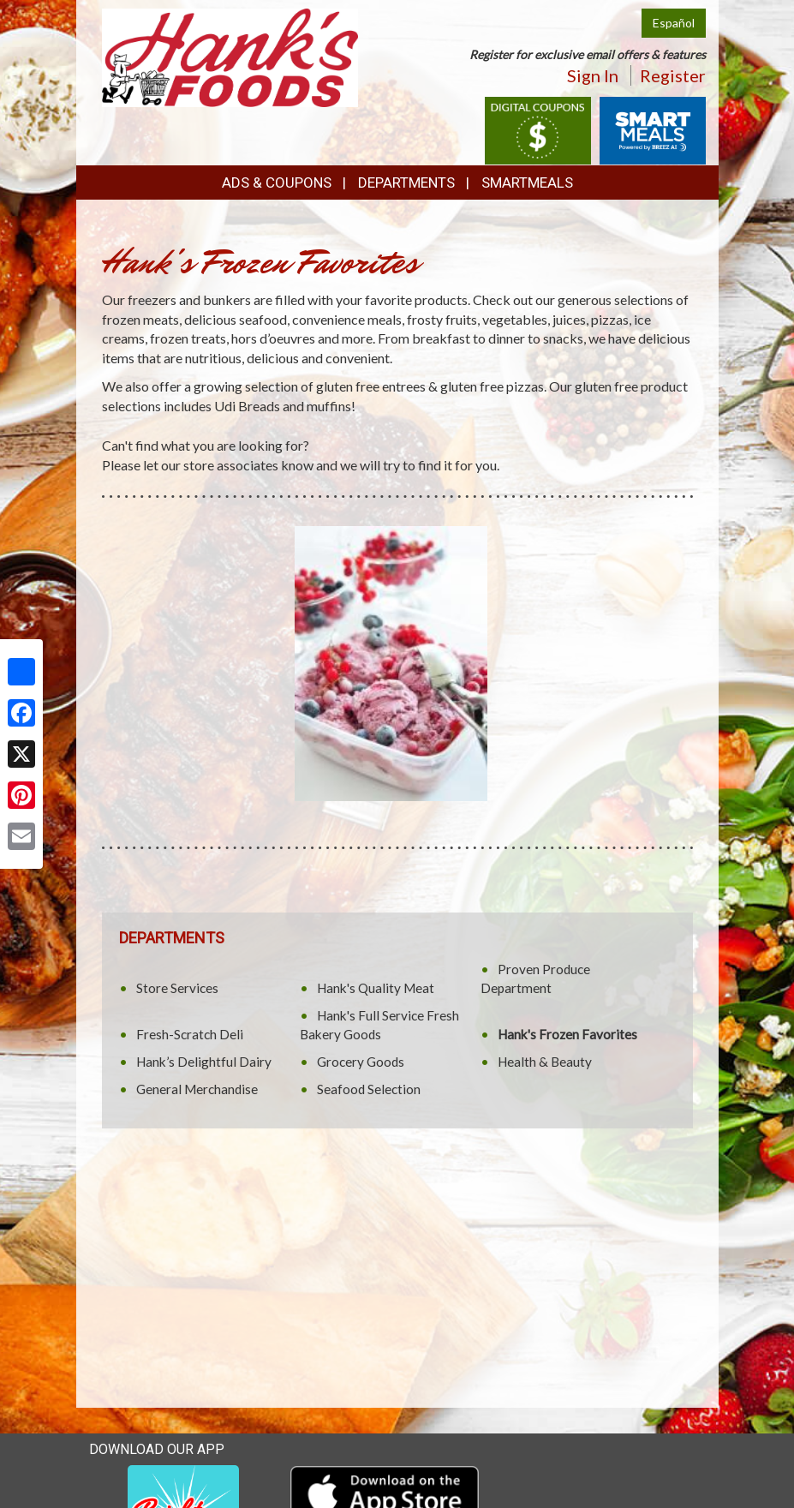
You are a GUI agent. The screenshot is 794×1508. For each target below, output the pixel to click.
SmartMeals (527, 182)
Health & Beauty (545, 1061)
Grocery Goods (360, 1061)
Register (673, 75)
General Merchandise (197, 1089)
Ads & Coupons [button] (276, 182)
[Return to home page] (230, 56)
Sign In (592, 75)
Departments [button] (406, 182)
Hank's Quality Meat (375, 988)
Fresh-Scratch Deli (189, 1034)
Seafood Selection (369, 1089)
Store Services (177, 988)
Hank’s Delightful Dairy (204, 1061)
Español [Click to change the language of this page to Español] (674, 22)
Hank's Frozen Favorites (567, 1034)
